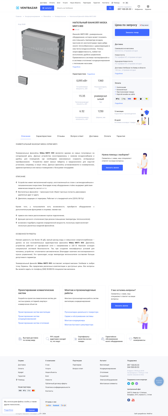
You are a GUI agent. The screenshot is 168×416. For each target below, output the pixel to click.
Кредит (21, 372)
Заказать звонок (112, 168)
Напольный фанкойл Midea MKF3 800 (83, 16)
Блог (58, 3)
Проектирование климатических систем (36, 292)
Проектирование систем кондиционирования (28, 317)
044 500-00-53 (133, 367)
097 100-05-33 (124, 9)
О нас (47, 365)
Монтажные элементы (108, 383)
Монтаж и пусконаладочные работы (80, 292)
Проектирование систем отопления (33, 323)
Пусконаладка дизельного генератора (81, 312)
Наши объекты (75, 3)
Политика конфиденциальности (57, 387)
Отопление (104, 372)
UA (123, 3)
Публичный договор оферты (56, 383)
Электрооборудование (108, 380)
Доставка (43, 3)
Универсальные (60, 16)
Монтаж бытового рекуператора (79, 325)
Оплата (52, 3)
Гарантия (96, 3)
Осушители (104, 376)
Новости (48, 380)
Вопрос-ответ (78, 369)
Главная (18, 16)
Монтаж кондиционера (75, 320)
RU (127, 3)
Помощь (116, 3)
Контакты (105, 3)
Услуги (65, 3)
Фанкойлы (47, 16)
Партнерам (87, 3)
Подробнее (119, 73)
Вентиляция (104, 365)
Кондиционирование (32, 16)
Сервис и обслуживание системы (79, 316)
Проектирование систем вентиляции (34, 312)
